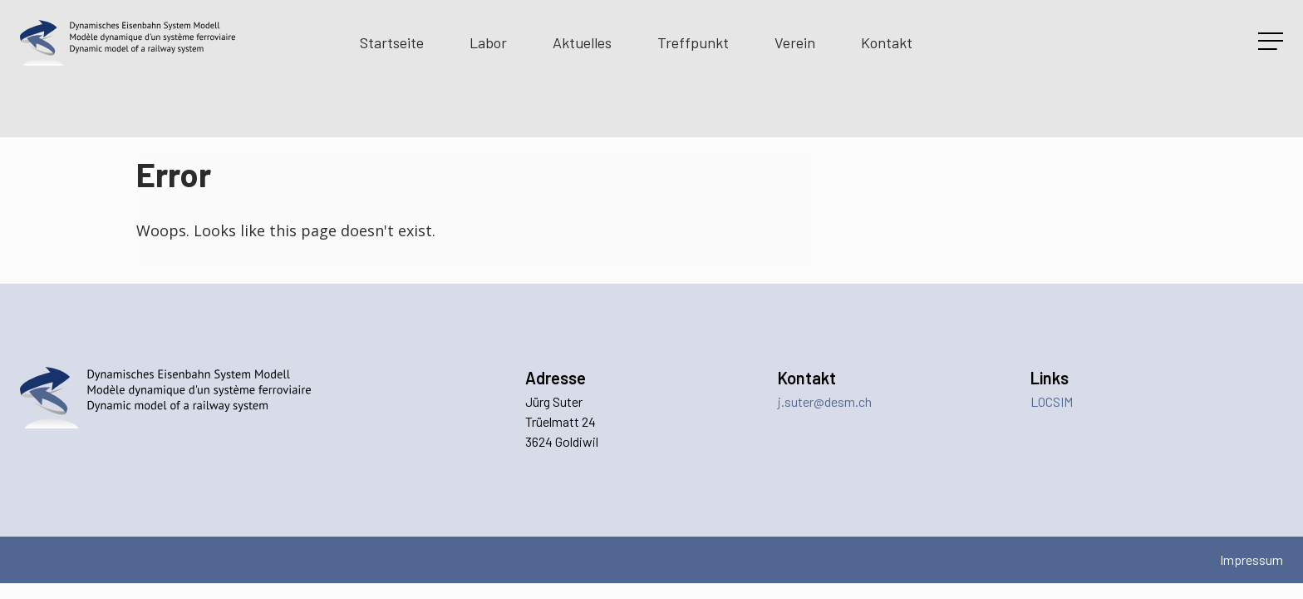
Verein (794, 42)
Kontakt (886, 42)
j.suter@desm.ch (825, 401)
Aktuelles (582, 42)
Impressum (1251, 559)
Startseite (392, 42)
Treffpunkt (693, 42)
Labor (488, 42)
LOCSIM (1051, 401)
